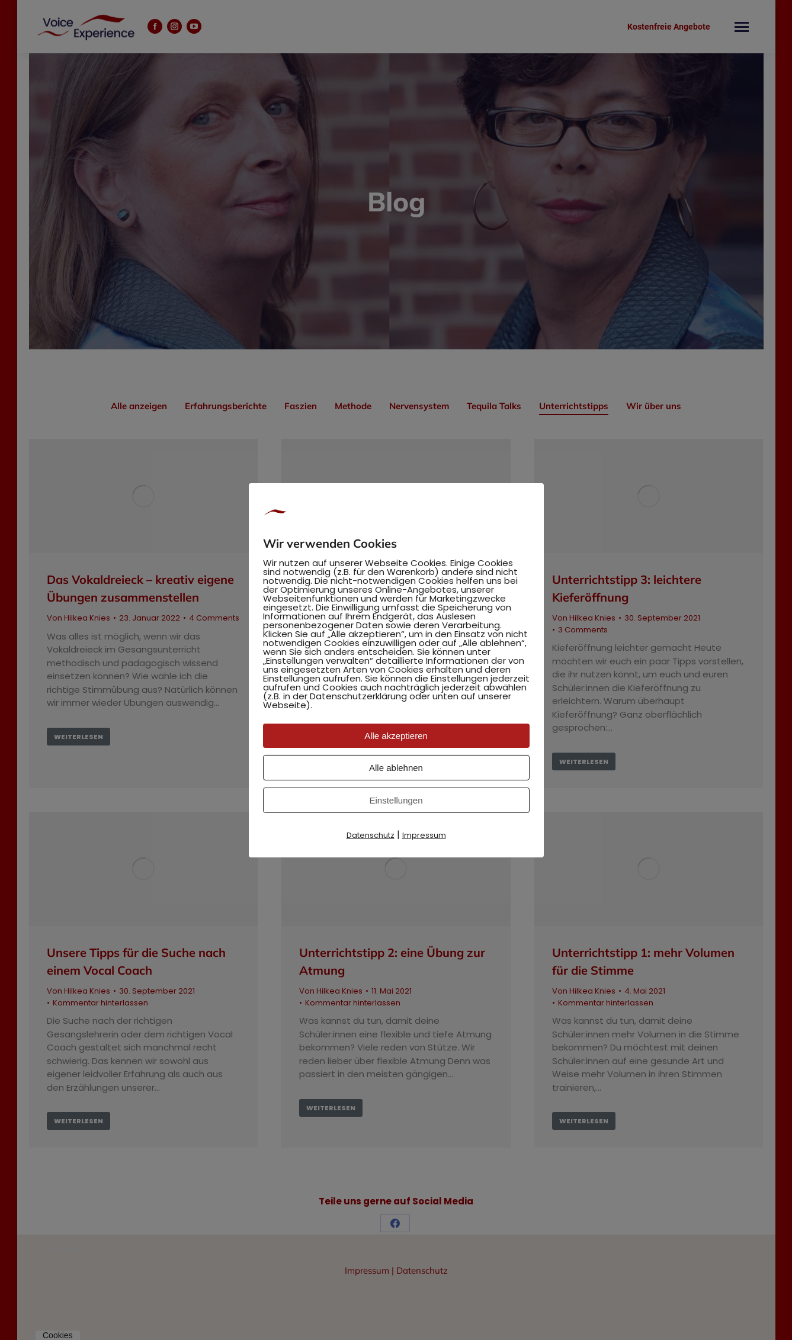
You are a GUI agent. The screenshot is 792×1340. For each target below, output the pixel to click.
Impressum (424, 835)
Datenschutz (371, 835)
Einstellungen (395, 800)
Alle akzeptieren (396, 736)
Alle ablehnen (396, 768)
